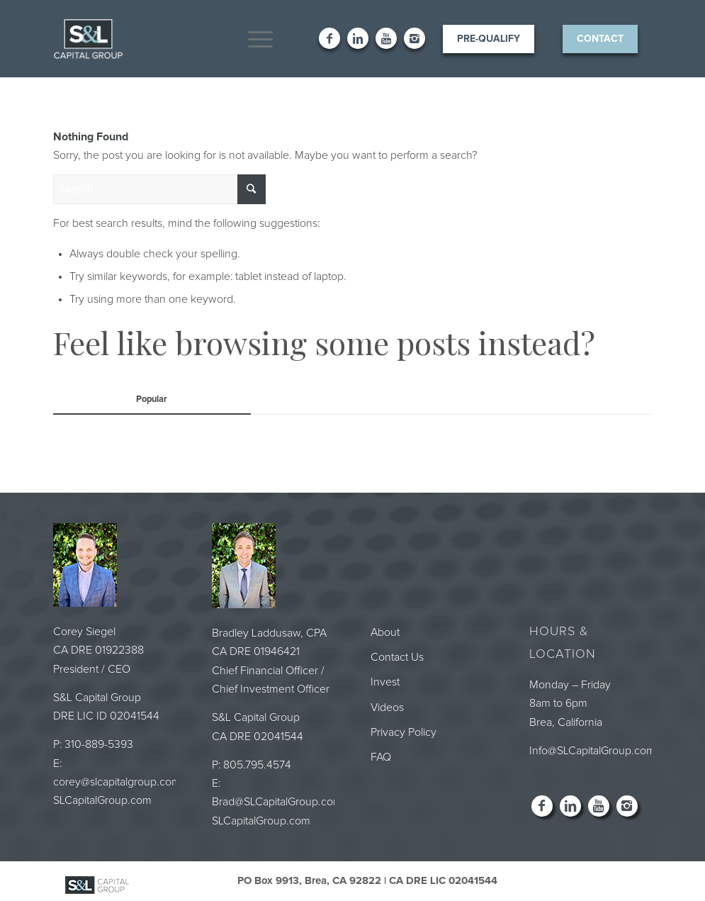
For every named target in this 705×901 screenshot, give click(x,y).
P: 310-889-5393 (93, 744)
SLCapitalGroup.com (102, 800)
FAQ (381, 757)
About (385, 632)
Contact (600, 39)
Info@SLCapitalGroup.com (592, 750)
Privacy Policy (403, 732)
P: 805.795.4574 (251, 765)
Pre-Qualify (488, 39)
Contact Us (397, 657)
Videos (387, 707)
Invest (385, 682)
